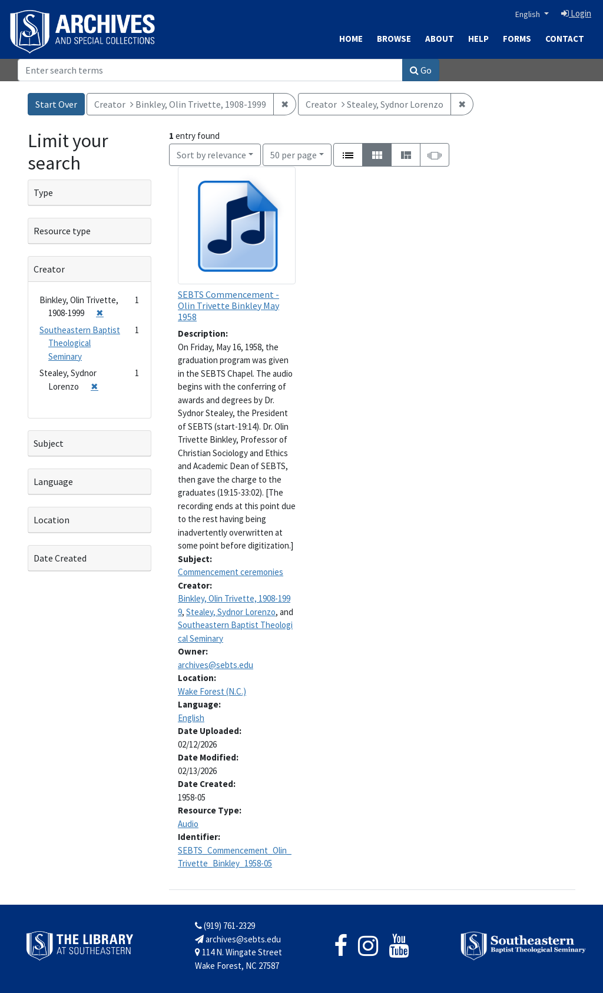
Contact (564, 38)
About (439, 38)
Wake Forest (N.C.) (212, 691)
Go (421, 70)
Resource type (62, 231)
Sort (211, 155)
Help (478, 38)
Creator (49, 269)
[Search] (210, 70)
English (528, 14)
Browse (394, 38)
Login (576, 13)
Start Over (56, 104)
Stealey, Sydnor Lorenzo (231, 611)
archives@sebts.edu (215, 664)
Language (53, 481)
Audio (188, 823)
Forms (517, 38)
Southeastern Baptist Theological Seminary (79, 343)
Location (51, 520)
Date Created (60, 558)
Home (351, 38)
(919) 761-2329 (225, 925)
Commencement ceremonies (230, 571)
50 (293, 154)
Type (43, 192)
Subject (49, 443)
